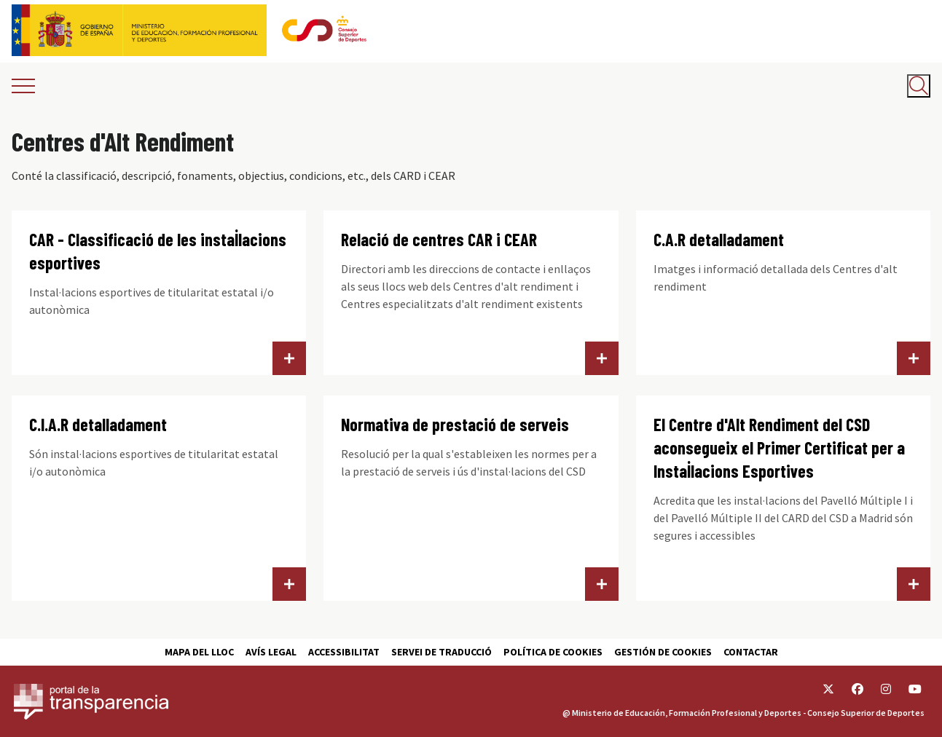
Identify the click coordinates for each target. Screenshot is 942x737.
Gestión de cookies (663, 651)
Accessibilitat (344, 651)
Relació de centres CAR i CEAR (439, 239)
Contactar (750, 651)
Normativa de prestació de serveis (455, 424)
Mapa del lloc (199, 651)
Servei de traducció (441, 651)
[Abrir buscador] (918, 86)
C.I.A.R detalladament (98, 424)
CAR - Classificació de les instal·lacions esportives (157, 251)
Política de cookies (553, 651)
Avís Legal (271, 651)
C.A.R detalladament (718, 239)
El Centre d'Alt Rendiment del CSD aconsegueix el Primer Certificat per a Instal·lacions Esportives (779, 447)
